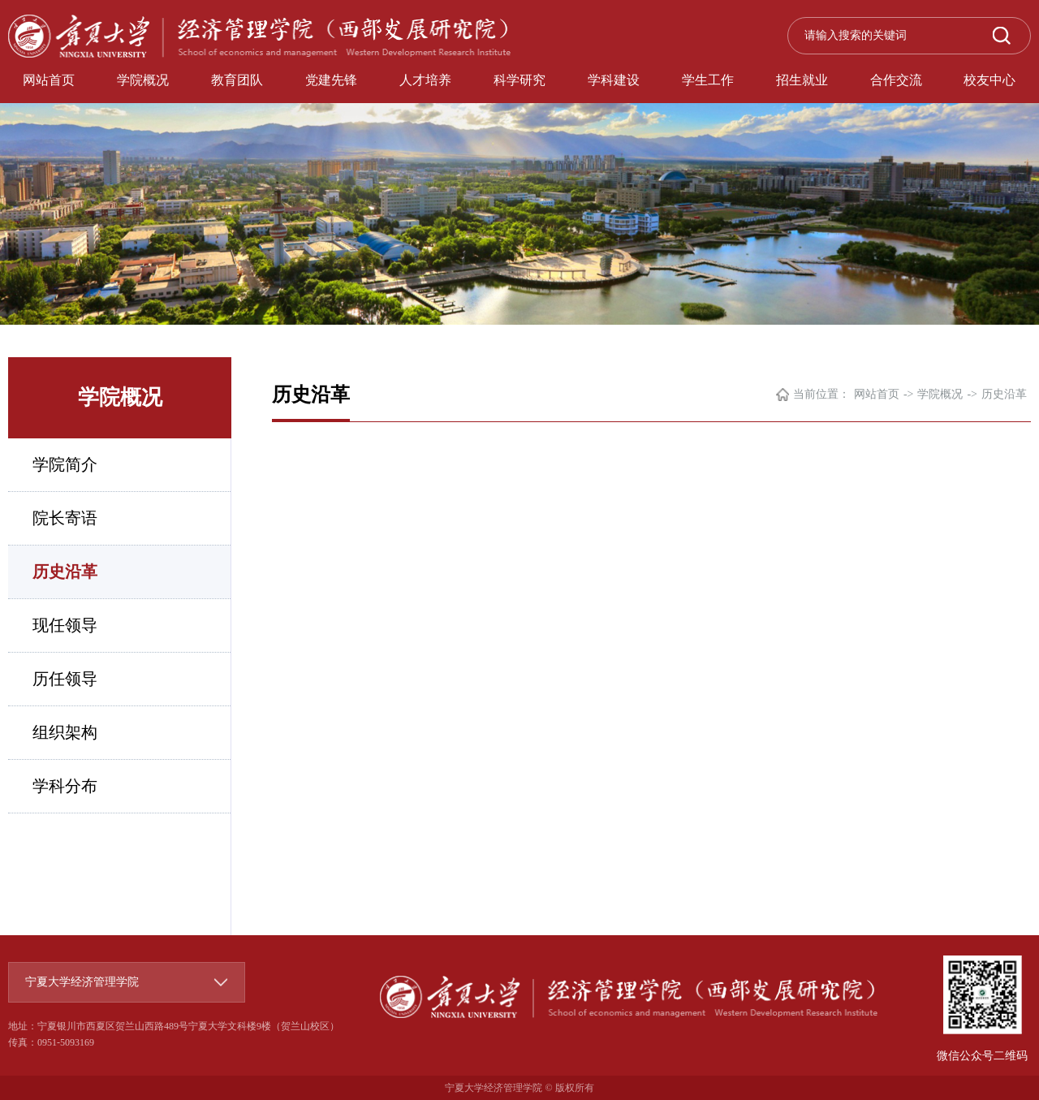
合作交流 (896, 80)
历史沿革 (64, 571)
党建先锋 (331, 80)
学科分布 (64, 786)
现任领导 (64, 625)
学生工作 (708, 80)
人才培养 (425, 80)
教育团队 (237, 80)
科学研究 (519, 80)
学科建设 (614, 80)
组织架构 (64, 732)
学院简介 (64, 464)
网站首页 (49, 80)
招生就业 (802, 80)
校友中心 (989, 80)
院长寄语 (64, 518)
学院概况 (143, 80)
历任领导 (64, 679)
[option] (519, 162)
